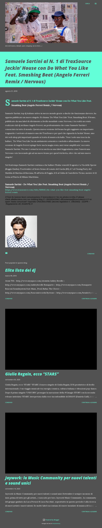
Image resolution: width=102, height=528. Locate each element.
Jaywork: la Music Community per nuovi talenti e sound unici (50, 480)
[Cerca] (87, 3)
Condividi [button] (90, 254)
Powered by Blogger (51, 520)
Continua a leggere (89, 299)
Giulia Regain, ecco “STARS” (32, 374)
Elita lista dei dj (20, 270)
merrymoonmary (56, 523)
